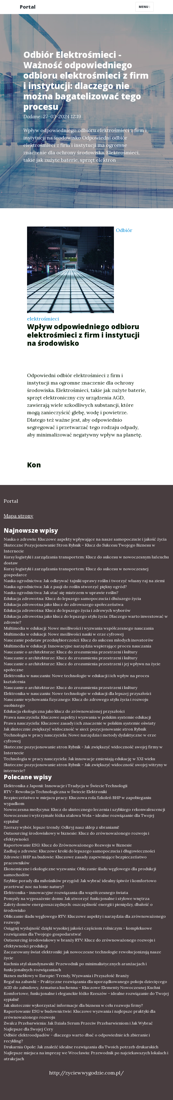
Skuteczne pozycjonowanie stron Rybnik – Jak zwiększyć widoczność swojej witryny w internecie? (85, 767)
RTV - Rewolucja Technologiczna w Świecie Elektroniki (55, 791)
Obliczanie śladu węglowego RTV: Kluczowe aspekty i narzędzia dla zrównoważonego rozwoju (85, 919)
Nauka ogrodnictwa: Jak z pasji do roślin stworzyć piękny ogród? (65, 586)
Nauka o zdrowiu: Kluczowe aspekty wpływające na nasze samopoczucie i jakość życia (85, 539)
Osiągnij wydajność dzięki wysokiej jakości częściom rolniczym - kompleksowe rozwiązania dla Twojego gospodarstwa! (78, 931)
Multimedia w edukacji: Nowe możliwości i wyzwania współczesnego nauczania (79, 628)
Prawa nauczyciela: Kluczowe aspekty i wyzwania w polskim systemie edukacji (77, 717)
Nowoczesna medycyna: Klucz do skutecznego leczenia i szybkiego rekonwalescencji (84, 809)
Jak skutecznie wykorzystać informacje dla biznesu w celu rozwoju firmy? (73, 1005)
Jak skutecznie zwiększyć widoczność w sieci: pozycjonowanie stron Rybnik (75, 729)
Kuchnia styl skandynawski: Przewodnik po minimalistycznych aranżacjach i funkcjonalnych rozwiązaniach (75, 966)
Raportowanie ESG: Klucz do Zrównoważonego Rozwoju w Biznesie (68, 845)
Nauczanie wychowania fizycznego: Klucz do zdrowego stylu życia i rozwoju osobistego (76, 702)
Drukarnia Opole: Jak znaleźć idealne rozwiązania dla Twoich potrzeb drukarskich (81, 1046)
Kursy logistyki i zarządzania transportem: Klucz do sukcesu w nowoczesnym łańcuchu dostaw (86, 559)
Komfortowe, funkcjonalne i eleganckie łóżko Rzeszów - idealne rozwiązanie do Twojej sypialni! (86, 996)
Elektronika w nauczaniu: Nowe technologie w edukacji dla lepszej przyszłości (77, 693)
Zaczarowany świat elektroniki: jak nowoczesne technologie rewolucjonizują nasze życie (82, 954)
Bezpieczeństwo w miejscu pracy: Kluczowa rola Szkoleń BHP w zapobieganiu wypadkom (77, 800)
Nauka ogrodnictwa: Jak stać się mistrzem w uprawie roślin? (61, 592)
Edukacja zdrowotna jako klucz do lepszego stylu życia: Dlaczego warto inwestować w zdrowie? (86, 619)
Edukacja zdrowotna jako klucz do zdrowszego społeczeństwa (63, 604)
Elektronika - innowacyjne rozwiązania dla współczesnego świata (66, 892)
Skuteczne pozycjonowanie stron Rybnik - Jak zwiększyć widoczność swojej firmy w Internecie (83, 749)
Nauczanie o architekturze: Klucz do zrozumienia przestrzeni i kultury (70, 651)
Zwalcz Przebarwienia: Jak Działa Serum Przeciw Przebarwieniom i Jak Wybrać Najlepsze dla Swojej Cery (78, 1026)
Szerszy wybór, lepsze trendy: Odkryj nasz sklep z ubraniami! (61, 827)
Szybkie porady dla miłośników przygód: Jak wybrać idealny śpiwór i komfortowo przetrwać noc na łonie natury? (80, 883)
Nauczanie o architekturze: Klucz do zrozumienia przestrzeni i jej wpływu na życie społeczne (82, 666)
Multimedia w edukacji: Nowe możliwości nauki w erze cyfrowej (64, 634)
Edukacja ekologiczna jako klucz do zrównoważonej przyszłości (64, 711)
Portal (27, 6)
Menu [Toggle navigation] (144, 7)
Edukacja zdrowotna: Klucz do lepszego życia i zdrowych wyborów (67, 610)
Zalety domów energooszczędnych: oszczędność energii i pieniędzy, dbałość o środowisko (78, 907)
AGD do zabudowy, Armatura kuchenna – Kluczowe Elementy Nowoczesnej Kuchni (82, 987)
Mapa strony (18, 516)
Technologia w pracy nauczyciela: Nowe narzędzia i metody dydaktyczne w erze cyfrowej (80, 738)
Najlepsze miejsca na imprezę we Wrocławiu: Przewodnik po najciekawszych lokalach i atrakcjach (86, 1055)
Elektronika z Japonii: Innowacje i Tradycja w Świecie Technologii (65, 785)
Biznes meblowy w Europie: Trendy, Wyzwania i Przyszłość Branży (66, 975)
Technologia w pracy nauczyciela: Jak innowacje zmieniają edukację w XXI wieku (79, 758)
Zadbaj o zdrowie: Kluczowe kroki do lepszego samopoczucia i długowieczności (79, 850)
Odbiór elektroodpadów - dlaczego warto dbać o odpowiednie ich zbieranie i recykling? (77, 1037)
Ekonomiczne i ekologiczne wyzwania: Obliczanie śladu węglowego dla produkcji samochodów (80, 871)
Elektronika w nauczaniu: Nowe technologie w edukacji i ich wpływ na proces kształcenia (76, 678)
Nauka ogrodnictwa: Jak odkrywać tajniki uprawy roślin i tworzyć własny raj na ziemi (84, 580)
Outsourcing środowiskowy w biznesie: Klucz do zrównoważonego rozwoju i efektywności (76, 836)
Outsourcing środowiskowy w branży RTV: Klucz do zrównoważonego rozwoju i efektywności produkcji (79, 943)
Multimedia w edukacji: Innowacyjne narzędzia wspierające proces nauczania (77, 645)
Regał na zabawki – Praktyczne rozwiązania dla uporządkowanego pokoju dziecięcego (85, 981)
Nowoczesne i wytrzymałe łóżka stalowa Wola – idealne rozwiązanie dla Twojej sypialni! (79, 818)
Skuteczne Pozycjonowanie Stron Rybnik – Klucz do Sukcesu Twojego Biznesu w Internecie (79, 548)
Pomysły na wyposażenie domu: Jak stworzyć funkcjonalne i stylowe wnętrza (76, 898)
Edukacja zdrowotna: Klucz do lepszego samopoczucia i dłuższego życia (72, 598)
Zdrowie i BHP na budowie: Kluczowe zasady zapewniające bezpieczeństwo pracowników (75, 859)
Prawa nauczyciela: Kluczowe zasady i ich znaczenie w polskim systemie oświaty (79, 723)
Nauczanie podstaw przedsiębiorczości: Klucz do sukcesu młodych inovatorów (78, 640)
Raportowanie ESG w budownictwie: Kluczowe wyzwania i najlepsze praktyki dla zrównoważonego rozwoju (79, 1014)
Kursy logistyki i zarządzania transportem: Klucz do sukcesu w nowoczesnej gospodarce (76, 571)
